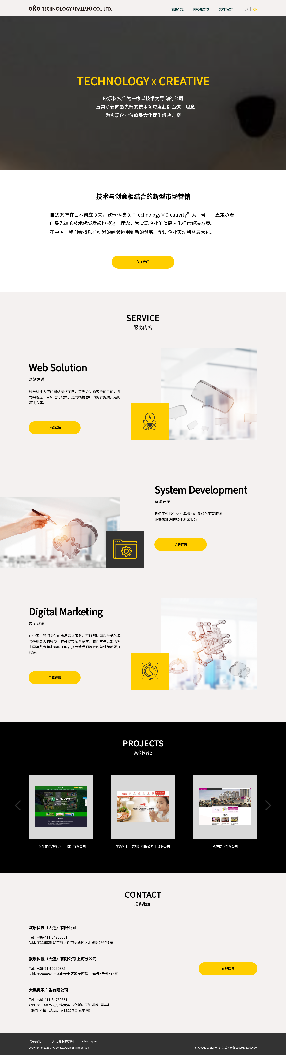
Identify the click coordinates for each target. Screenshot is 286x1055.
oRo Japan (89, 1041)
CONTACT (226, 9)
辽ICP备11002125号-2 (208, 1048)
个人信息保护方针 (61, 1041)
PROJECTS (201, 9)
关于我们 (143, 262)
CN (255, 9)
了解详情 (53, 428)
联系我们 (35, 1041)
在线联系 (228, 969)
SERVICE (177, 9)
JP (246, 9)
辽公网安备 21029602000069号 (239, 1048)
